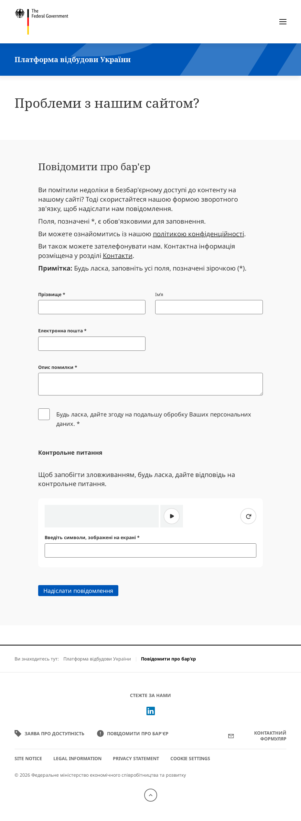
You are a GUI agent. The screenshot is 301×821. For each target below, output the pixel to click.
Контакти (118, 255)
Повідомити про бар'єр (132, 733)
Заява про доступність (50, 733)
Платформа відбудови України (97, 659)
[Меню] (282, 21)
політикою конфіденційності (198, 233)
